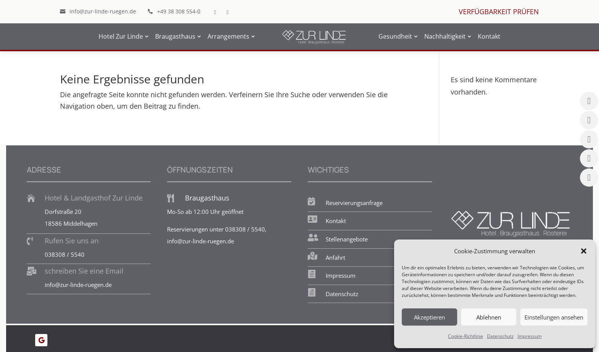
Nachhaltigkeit (445, 36)
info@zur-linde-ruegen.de (103, 11)
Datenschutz (500, 336)
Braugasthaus (175, 36)
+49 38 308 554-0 (178, 11)
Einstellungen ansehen (553, 317)
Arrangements (228, 36)
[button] (584, 251)
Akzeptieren (429, 317)
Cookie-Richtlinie (465, 336)
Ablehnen (488, 317)
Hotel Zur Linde (121, 36)
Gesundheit (395, 36)
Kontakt (489, 36)
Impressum (530, 336)
